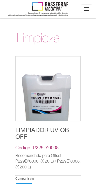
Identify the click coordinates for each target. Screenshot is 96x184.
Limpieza (38, 39)
